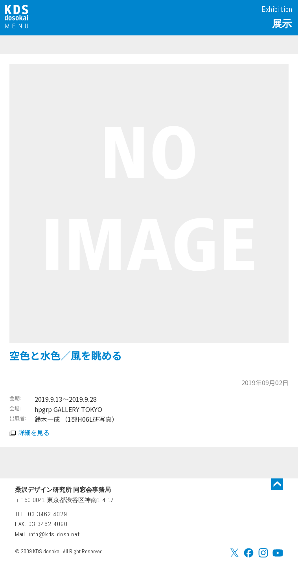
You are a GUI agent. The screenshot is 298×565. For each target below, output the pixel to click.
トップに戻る (277, 484)
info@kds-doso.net (54, 534)
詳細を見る (34, 432)
